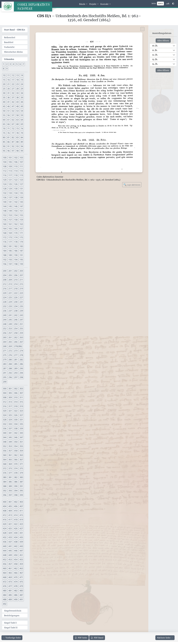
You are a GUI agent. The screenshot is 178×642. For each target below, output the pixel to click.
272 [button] (10, 350)
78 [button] (17, 133)
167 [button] (21, 228)
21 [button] (8, 84)
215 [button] (21, 284)
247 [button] (21, 319)
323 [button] (21, 410)
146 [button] (15, 206)
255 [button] (21, 328)
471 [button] (21, 577)
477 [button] (10, 586)
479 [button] (21, 586)
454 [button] (15, 559)
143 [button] (21, 202)
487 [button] (21, 595)
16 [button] (8, 79)
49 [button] (22, 106)
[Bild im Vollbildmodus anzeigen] (142, 29)
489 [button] (10, 599)
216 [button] (4, 288)
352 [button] (4, 446)
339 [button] (21, 428)
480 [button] (4, 590)
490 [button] (15, 599)
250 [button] (15, 324)
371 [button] (21, 464)
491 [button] (21, 599)
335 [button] (21, 424)
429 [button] (10, 533)
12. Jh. (155, 55)
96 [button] (8, 150)
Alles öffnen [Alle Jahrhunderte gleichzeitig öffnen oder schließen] (163, 40)
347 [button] (21, 437)
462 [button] (15, 568)
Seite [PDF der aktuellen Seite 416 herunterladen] (81, 637)
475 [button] (21, 581)
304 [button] (4, 393)
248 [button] (4, 324)
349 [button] (10, 441)
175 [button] (21, 237)
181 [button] (10, 246)
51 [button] (8, 110)
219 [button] (21, 288)
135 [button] (21, 193)
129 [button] (10, 188)
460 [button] (4, 568)
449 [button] (10, 555)
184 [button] (4, 250)
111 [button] (21, 166)
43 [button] (17, 102)
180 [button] (4, 246)
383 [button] (21, 477)
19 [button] (22, 79)
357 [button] (10, 450)
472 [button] (4, 581)
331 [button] (21, 419)
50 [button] (4, 110)
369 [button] (10, 464)
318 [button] (15, 406)
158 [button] (15, 219)
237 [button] (10, 310)
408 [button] (4, 510)
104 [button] (4, 162)
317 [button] (10, 406)
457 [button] (10, 564)
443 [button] (21, 546)
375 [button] (21, 468)
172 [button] (4, 237)
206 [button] (15, 275)
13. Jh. (155, 59)
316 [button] (4, 406)
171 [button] (21, 233)
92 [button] (13, 146)
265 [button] (10, 341)
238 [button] (15, 310)
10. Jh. (155, 45)
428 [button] (4, 533)
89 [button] (22, 142)
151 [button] (21, 210)
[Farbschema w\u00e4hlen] (173, 4)
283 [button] (4, 364)
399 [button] (21, 495)
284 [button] (10, 364)
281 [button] (15, 359)
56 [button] (8, 115)
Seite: (154, 3)
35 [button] (4, 97)
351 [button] (21, 441)
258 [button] (15, 333)
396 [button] (4, 495)
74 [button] (22, 128)
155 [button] (21, 215)
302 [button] (15, 388)
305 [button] (10, 393)
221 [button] (10, 293)
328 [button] (4, 419)
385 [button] (10, 481)
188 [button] (4, 255)
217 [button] (10, 288)
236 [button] (4, 310)
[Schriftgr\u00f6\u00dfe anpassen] (167, 3)
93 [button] (17, 146)
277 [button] (15, 355)
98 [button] (17, 150)
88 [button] (17, 142)
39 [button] (22, 97)
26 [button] (8, 88)
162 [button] (15, 224)
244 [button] (4, 319)
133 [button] (10, 193)
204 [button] (4, 275)
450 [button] (15, 555)
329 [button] (10, 419)
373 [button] (10, 468)
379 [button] (21, 473)
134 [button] (15, 193)
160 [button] (4, 224)
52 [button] (13, 110)
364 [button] (4, 459)
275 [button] (4, 355)
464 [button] (4, 572)
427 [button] (21, 528)
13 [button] (17, 75)
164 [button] (4, 228)
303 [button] (21, 388)
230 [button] (15, 302)
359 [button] (21, 450)
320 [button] (4, 410)
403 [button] (21, 501)
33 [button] (17, 93)
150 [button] (15, 210)
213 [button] (10, 284)
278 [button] (21, 355)
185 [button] (10, 250)
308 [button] (4, 397)
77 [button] (13, 133)
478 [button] (15, 586)
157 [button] (10, 219)
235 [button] (21, 306)
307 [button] (21, 393)
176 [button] (4, 242)
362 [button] (15, 455)
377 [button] (10, 473)
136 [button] (4, 197)
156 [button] (4, 219)
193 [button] (10, 259)
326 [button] (15, 415)
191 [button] (21, 255)
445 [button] (10, 550)
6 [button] (20, 64)
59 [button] (22, 115)
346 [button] (15, 437)
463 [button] (21, 568)
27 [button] (13, 88)
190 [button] (15, 255)
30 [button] (4, 93)
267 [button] (21, 341)
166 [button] (15, 228)
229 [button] (10, 302)
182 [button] (15, 246)
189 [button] (10, 255)
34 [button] (22, 93)
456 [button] (4, 564)
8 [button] (3, 68)
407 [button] (21, 506)
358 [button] (15, 450)
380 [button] (4, 477)
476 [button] (4, 586)
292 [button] (10, 373)
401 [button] (10, 501)
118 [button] (15, 175)
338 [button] (15, 428)
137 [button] (10, 197)
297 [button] (15, 377)
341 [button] (10, 433)
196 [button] (4, 264)
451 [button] (21, 555)
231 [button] (21, 302)
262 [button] (15, 337)
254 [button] (15, 328)
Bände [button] (82, 4)
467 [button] (21, 572)
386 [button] (15, 481)
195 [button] (21, 259)
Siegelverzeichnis (12, 610)
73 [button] (17, 128)
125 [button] (10, 184)
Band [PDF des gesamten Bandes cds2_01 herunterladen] (97, 637)
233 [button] (10, 306)
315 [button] (21, 402)
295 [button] (4, 377)
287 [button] (4, 368)
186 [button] (15, 250)
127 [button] (21, 184)
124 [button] (4, 184)
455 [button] (21, 559)
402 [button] (15, 501)
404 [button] (4, 506)
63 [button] (17, 119)
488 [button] (4, 599)
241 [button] (10, 315)
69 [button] (22, 124)
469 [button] (10, 577)
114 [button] (15, 170)
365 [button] (10, 459)
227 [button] (21, 297)
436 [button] (4, 541)
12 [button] (13, 75)
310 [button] (15, 397)
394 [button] (15, 490)
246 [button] (15, 319)
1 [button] (3, 64)
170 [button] (15, 233)
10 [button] (4, 75)
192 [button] (4, 259)
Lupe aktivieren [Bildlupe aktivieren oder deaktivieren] (131, 184)
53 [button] (17, 110)
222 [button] (15, 293)
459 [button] (21, 564)
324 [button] (4, 415)
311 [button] (21, 397)
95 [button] (4, 150)
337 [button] (10, 428)
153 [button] (10, 215)
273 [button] (15, 350)
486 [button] (15, 595)
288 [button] (10, 368)
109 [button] (10, 166)
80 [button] (4, 137)
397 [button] (10, 495)
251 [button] (21, 324)
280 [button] (10, 359)
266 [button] (15, 341)
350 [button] (15, 441)
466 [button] (15, 572)
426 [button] (15, 528)
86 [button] (8, 142)
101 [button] (10, 157)
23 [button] (17, 84)
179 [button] (21, 242)
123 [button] (21, 179)
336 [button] (4, 428)
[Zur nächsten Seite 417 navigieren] (165, 637)
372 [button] (4, 468)
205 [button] (10, 275)
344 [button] (4, 437)
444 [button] (4, 550)
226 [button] (15, 297)
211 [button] (21, 279)
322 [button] (15, 410)
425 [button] (10, 528)
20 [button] (4, 84)
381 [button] (10, 477)
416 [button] (4, 519)
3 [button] (10, 64)
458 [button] (15, 564)
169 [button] (10, 233)
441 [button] (10, 546)
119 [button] (21, 175)
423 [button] (21, 524)
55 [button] (4, 115)
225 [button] (10, 297)
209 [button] (10, 279)
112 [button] (4, 170)
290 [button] (21, 368)
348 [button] (4, 441)
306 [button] (15, 393)
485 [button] (10, 595)
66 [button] (8, 124)
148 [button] (4, 210)
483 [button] (21, 590)
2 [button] (6, 64)
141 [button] (10, 202)
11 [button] (8, 75)
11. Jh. (154, 50)
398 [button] (15, 495)
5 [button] (16, 64)
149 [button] (10, 210)
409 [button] (10, 510)
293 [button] (15, 373)
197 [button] (10, 264)
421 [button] (10, 524)
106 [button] (15, 162)
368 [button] (4, 464)
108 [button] (4, 166)
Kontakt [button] (104, 4)
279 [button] (4, 359)
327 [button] (21, 415)
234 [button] (15, 306)
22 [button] (13, 84)
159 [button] (21, 219)
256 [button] (4, 333)
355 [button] (21, 446)
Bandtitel (8, 42)
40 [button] (4, 102)
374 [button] (15, 468)
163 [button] (21, 224)
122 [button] (15, 179)
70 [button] (4, 128)
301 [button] (10, 388)
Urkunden (9, 59)
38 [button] (17, 97)
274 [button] (21, 350)
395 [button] (21, 490)
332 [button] (4, 424)
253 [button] (10, 328)
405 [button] (10, 506)
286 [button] (21, 364)
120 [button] (4, 179)
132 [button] (4, 193)
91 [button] (8, 146)
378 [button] (15, 473)
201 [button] (10, 270)
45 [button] (4, 106)
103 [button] (21, 157)
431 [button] (21, 533)
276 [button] (10, 355)
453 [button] (10, 559)
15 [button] (4, 79)
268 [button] (4, 346)
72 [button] (13, 128)
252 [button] (4, 328)
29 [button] (22, 88)
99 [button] (22, 150)
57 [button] (13, 115)
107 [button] (21, 162)
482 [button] (15, 590)
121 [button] (10, 179)
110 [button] (15, 166)
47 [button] (13, 106)
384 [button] (4, 481)
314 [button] (15, 402)
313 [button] (10, 402)
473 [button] (10, 581)
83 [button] (17, 137)
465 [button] (10, 572)
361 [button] (10, 455)
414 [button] (15, 515)
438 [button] (15, 541)
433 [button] (10, 537)
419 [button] (21, 519)
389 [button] (10, 486)
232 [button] (4, 306)
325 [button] (10, 415)
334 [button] (15, 424)
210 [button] (15, 279)
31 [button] (8, 93)
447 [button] (21, 550)
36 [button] (8, 97)
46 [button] (8, 106)
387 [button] (21, 481)
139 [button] (21, 197)
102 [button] (15, 157)
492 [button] (4, 604)
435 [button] (21, 537)
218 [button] (15, 288)
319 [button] (21, 406)
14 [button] (22, 75)
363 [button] (21, 455)
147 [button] (21, 206)
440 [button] (4, 546)
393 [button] (10, 490)
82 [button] (13, 137)
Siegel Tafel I (10, 623)
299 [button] (4, 381)
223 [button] (21, 293)
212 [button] (4, 284)
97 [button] (13, 150)
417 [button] (10, 519)
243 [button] (21, 315)
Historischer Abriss (13, 52)
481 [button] (10, 590)
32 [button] (13, 93)
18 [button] (17, 79)
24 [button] (22, 84)
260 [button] (4, 337)
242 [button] (15, 315)
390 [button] (15, 486)
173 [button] (10, 237)
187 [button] (21, 250)
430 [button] (15, 533)
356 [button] (4, 450)
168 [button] (4, 233)
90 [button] (4, 146)
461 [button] (10, 568)
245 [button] (10, 319)
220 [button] (4, 293)
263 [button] (21, 337)
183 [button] (21, 246)
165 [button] (10, 228)
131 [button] (21, 188)
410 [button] (15, 510)
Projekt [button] (93, 4)
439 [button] (21, 541)
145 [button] (10, 206)
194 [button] (15, 259)
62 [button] (13, 119)
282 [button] (21, 359)
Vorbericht (9, 47)
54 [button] (22, 110)
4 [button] (13, 64)
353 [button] (10, 446)
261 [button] (10, 337)
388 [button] (4, 486)
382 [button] (15, 477)
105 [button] (10, 162)
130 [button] (15, 188)
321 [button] (10, 410)
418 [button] (15, 519)
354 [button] (15, 446)
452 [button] (4, 559)
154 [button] (15, 215)
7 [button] (23, 64)
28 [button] (17, 88)
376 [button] (4, 473)
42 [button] (13, 102)
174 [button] (15, 237)
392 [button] (4, 490)
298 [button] (21, 377)
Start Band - (14, 29)
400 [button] (4, 501)
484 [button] (4, 595)
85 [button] (4, 142)
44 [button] (22, 102)
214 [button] (15, 284)
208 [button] (4, 279)
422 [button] (15, 524)
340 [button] (4, 433)
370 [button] (15, 464)
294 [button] (21, 373)
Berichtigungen (11, 615)
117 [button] (10, 175)
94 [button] (22, 146)
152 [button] (4, 215)
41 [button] (8, 102)
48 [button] (17, 106)
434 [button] (15, 537)
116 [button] (4, 175)
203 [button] (21, 270)
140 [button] (4, 202)
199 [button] (21, 264)
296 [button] (10, 377)
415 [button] (21, 515)
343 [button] (21, 433)
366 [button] (15, 459)
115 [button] (21, 170)
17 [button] (13, 79)
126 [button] (15, 184)
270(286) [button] (18, 346)
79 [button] (22, 133)
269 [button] (10, 346)
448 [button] (4, 555)
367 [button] (21, 459)
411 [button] (21, 510)
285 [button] (15, 364)
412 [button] (4, 515)
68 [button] (17, 124)
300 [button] (4, 388)
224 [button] (4, 297)
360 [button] (4, 455)
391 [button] (21, 486)
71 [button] (8, 128)
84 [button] (22, 137)
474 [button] (15, 581)
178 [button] (15, 242)
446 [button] (15, 550)
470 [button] (15, 577)
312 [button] (4, 402)
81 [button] (8, 137)
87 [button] (13, 142)
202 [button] (15, 270)
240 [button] (4, 315)
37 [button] (13, 97)
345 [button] (10, 437)
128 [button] (4, 188)
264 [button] (4, 341)
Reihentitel (9, 37)
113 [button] (10, 170)
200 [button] (4, 270)
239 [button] (21, 310)
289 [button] (15, 368)
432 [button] (4, 537)
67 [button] (13, 124)
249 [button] (10, 324)
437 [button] (10, 541)
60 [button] (4, 119)
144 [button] (4, 206)
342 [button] (15, 433)
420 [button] (4, 524)
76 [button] (8, 133)
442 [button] (15, 546)
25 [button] (4, 88)
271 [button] (4, 350)
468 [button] (4, 577)
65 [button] (4, 124)
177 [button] (10, 242)
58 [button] (17, 115)
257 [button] (10, 333)
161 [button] (10, 224)
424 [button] (4, 528)
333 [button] (10, 424)
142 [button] (15, 202)
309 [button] (10, 397)
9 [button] (6, 68)
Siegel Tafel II (10, 627)
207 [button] (21, 275)
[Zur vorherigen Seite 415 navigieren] (11, 637)
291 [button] (4, 373)
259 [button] (21, 333)
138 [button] (15, 197)
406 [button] (15, 506)
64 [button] (22, 119)
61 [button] (8, 119)
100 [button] (4, 157)
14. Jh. (155, 64)
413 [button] (10, 515)
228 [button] (4, 302)
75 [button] (4, 133)
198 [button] (15, 264)
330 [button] (15, 419)
